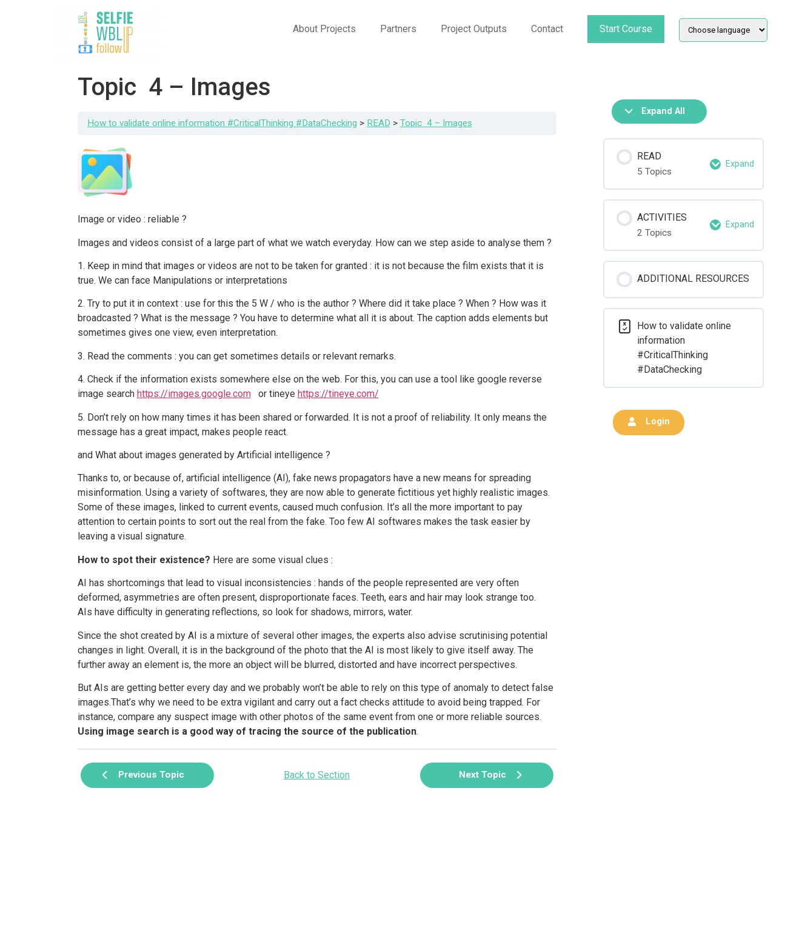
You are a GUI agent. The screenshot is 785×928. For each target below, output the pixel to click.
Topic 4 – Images (436, 123)
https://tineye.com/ (338, 393)
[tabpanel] (317, 442)
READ (378, 123)
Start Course (626, 29)
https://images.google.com (194, 393)
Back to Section (317, 775)
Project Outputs (474, 29)
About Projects (324, 29)
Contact (547, 29)
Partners (398, 29)
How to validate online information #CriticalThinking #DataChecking (222, 123)
